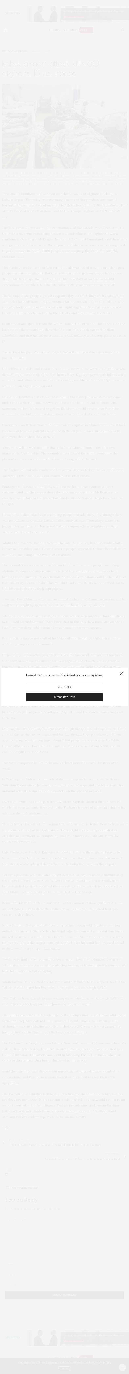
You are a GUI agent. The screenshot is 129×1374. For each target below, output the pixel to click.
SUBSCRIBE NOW (64, 697)
